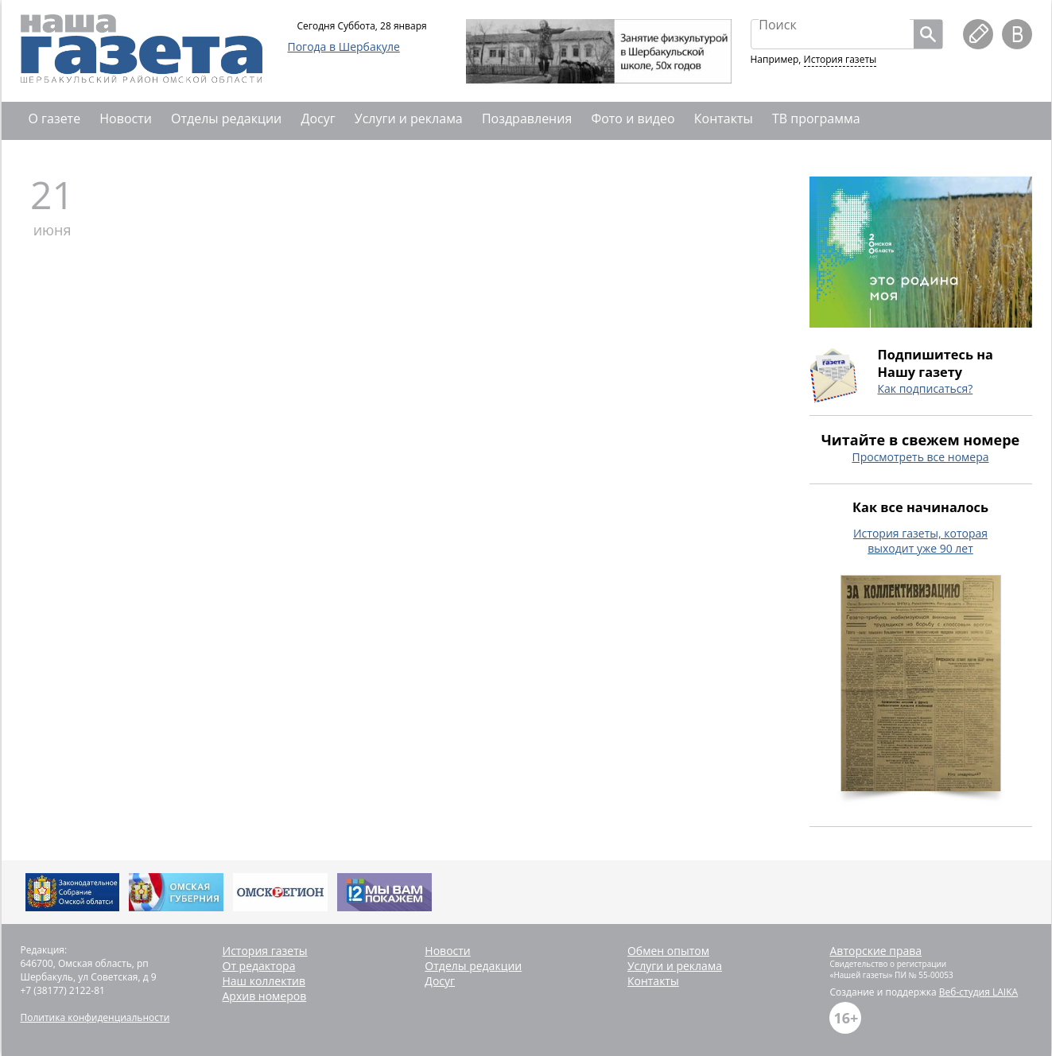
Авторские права (875, 950)
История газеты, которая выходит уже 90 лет (920, 541)
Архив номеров (265, 996)
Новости (125, 118)
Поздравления (527, 118)
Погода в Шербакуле (344, 46)
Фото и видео (632, 118)
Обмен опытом (668, 950)
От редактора (259, 965)
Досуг (318, 118)
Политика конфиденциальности (95, 1017)
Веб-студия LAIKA (978, 992)
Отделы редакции (226, 118)
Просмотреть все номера (920, 456)
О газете (55, 118)
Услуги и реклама (409, 118)
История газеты (840, 59)
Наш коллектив (264, 980)
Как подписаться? (925, 388)
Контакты (723, 118)
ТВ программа (816, 118)
